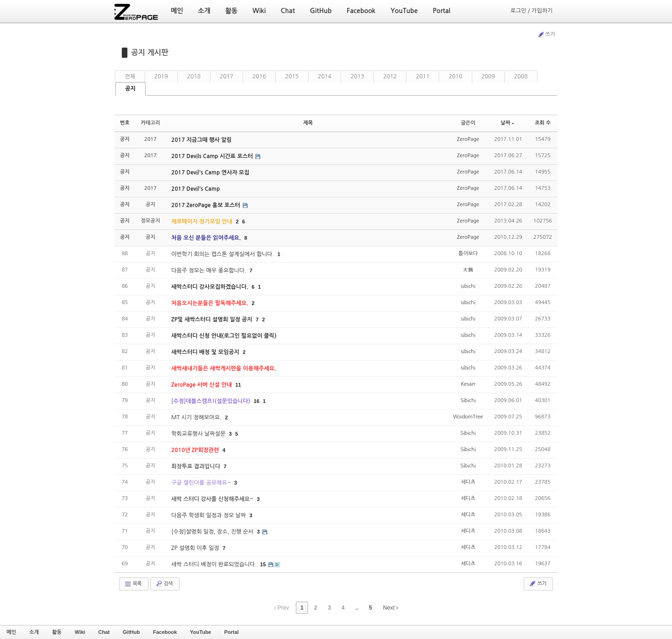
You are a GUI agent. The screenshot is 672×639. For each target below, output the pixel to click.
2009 (488, 76)
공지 (130, 88)
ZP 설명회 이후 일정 (196, 548)
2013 (357, 76)
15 (263, 564)
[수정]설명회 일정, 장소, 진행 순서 (213, 532)
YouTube (200, 632)
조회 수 (543, 122)
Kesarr (468, 384)
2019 (161, 76)
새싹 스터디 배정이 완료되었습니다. (214, 564)
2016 (259, 76)
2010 (455, 76)
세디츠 (468, 482)
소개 (34, 632)
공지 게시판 (149, 52)
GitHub (131, 632)
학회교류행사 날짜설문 (199, 434)
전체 (130, 76)
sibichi (468, 286)
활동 (57, 632)
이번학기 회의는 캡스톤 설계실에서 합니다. (223, 254)
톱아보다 (467, 253)
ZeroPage (468, 139)
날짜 (508, 122)
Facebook (165, 632)
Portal (231, 632)
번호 (125, 122)
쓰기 (546, 34)
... (356, 607)
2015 (292, 76)
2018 (194, 76)
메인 (11, 632)
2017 (226, 76)
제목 (308, 122)
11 (238, 385)
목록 (132, 584)
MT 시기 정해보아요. (197, 417)
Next (390, 607)
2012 (390, 76)
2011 (422, 76)
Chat (104, 632)
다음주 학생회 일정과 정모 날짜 (209, 515)
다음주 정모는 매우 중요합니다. (209, 270)
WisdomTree (468, 416)
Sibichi (468, 400)
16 (256, 401)
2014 (324, 76)
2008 (521, 76)
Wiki (80, 632)
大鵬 (468, 269)
